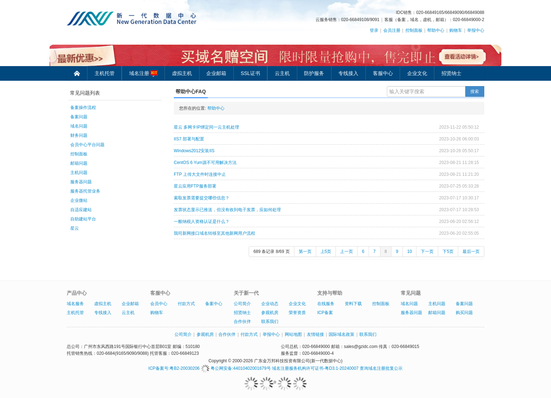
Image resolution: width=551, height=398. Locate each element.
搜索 (474, 91)
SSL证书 (250, 73)
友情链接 (315, 334)
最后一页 (471, 251)
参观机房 (269, 312)
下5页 (448, 251)
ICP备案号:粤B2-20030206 (173, 368)
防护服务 (314, 73)
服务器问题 (81, 181)
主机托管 (105, 73)
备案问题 (78, 116)
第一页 (305, 251)
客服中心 (383, 73)
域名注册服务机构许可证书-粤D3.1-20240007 (315, 368)
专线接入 (348, 73)
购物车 (455, 30)
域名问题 (78, 126)
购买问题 (464, 312)
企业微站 (78, 200)
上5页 (326, 251)
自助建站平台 (83, 219)
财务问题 (78, 135)
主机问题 (78, 172)
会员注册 (391, 30)
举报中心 (475, 30)
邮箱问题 (78, 163)
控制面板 (414, 30)
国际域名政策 (341, 334)
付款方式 (186, 303)
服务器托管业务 (85, 191)
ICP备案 (325, 312)
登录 (374, 30)
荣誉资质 (297, 312)
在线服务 (325, 303)
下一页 (427, 251)
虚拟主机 (182, 73)
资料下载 (353, 303)
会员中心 (158, 303)
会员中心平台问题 (87, 144)
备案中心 (213, 303)
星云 (74, 228)
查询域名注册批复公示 (381, 368)
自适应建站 (81, 209)
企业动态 (269, 303)
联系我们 (269, 321)
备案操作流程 (83, 107)
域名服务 (75, 303)
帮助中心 (435, 30)
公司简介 (242, 303)
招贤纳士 (451, 73)
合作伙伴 (242, 321)
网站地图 (293, 334)
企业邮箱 (216, 73)
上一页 (346, 251)
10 (409, 251)
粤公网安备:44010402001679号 (236, 368)
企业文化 (417, 73)
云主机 (282, 73)
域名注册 (143, 73)
